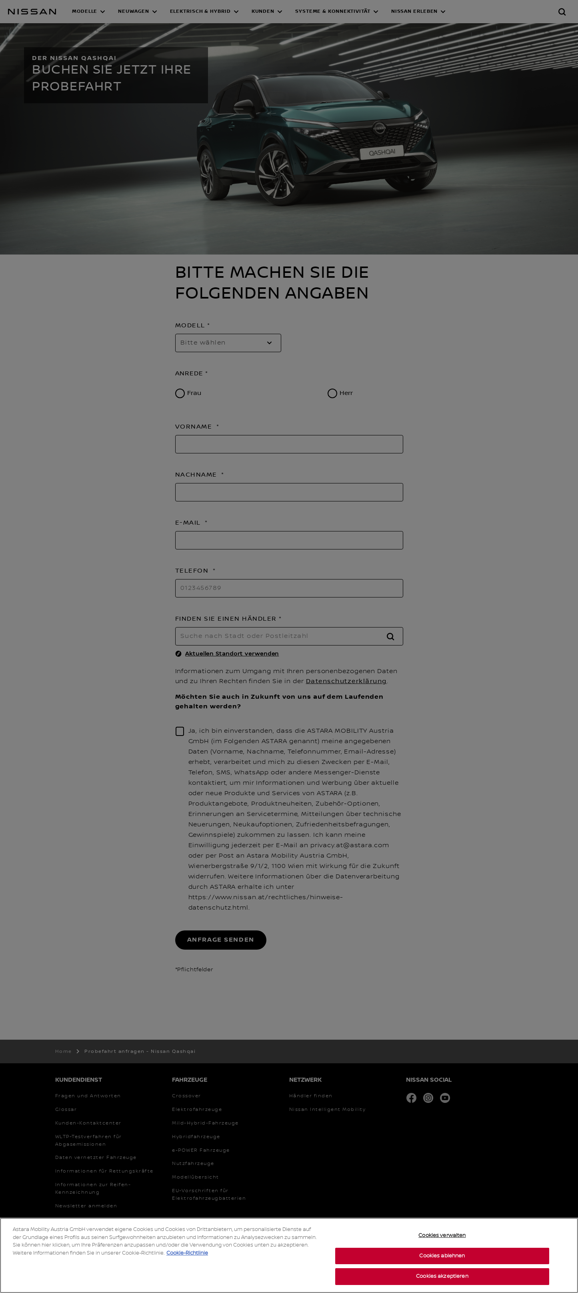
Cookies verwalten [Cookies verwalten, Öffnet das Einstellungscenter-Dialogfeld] (442, 1235)
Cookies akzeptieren (442, 1276)
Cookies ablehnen (442, 1256)
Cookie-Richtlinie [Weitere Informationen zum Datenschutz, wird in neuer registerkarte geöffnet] (187, 1253)
